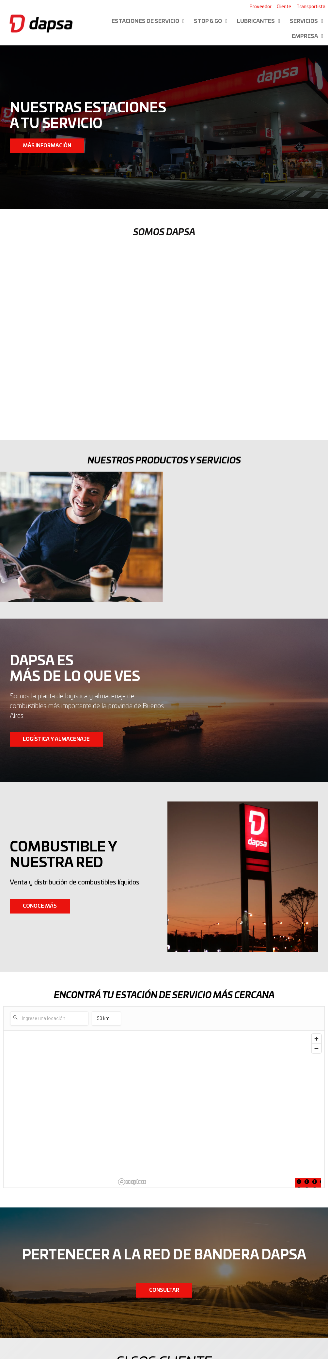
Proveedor (261, 7)
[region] (220, 1109)
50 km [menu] (106, 1020)
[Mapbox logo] (132, 1182)
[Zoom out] (316, 1048)
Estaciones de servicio (148, 21)
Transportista (310, 7)
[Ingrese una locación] (49, 1018)
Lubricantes (258, 21)
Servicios (306, 21)
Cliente (284, 7)
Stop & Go (210, 21)
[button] (47, 145)
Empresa (307, 36)
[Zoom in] (316, 1039)
